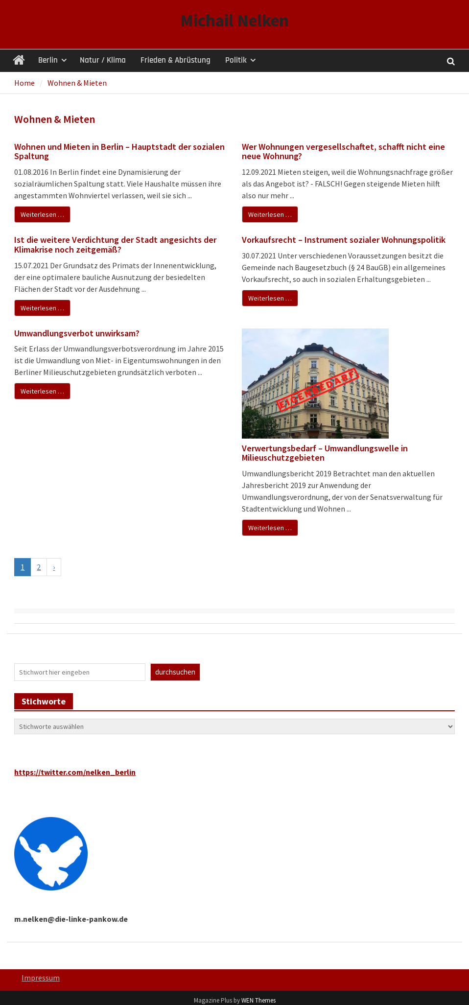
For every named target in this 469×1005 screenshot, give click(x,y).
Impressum (41, 977)
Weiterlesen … (42, 214)
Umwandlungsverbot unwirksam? (77, 333)
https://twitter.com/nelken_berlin (75, 772)
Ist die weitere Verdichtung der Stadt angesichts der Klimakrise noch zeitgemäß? (115, 244)
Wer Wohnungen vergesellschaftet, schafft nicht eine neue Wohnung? (343, 151)
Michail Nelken (234, 20)
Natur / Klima (103, 60)
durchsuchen (175, 672)
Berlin (48, 60)
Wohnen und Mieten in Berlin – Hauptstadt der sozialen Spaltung (119, 151)
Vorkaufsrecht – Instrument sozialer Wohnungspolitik (344, 239)
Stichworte (44, 701)
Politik (236, 60)
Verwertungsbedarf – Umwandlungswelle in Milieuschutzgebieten (325, 453)
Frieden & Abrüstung (176, 60)
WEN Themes (258, 1000)
